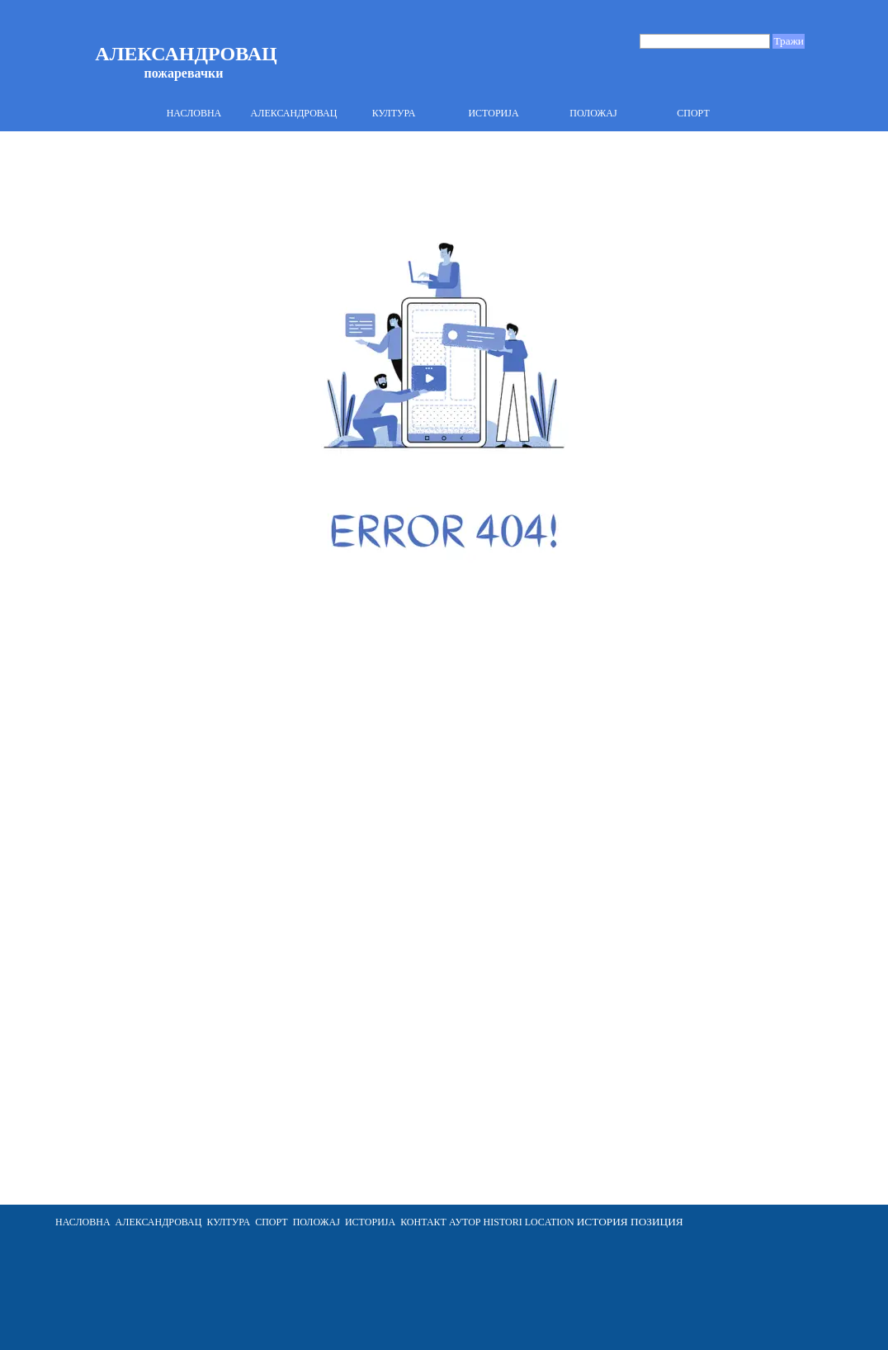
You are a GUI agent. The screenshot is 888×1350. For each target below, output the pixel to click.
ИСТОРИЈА (493, 113)
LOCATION (549, 1222)
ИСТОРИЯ (602, 1221)
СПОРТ (693, 113)
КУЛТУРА (394, 113)
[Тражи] (705, 41)
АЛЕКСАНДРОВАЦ (294, 113)
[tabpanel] (422, 1222)
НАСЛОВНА (194, 113)
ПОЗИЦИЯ (657, 1221)
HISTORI (503, 1222)
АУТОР (463, 1222)
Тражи (788, 41)
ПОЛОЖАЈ (592, 113)
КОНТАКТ (423, 1222)
